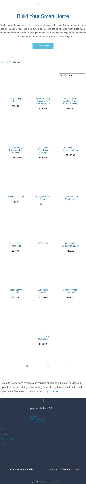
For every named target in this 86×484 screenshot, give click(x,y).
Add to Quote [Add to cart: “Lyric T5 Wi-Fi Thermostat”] (42, 353)
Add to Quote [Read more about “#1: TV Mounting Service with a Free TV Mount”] (42, 117)
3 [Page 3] (47, 366)
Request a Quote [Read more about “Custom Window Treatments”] (70, 206)
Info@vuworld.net (37, 419)
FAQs (3, 444)
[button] (38, 3)
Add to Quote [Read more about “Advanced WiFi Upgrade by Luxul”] (70, 164)
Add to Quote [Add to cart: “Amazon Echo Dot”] (15, 210)
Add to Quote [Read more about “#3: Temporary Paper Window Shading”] (15, 166)
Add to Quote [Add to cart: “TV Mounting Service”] (15, 115)
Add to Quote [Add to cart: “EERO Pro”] (42, 250)
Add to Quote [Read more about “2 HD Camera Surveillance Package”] (42, 166)
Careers (4, 434)
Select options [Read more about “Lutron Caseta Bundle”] (16, 306)
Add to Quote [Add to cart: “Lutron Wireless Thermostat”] (70, 306)
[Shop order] (72, 75)
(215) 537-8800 (36, 422)
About (3, 429)
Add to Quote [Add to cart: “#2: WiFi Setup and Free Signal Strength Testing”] (70, 117)
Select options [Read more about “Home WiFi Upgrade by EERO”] (70, 260)
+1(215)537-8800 (49, 391)
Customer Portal (8, 62)
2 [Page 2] (27, 366)
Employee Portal (8, 439)
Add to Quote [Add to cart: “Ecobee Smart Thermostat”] (15, 260)
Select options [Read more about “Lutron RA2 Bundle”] (43, 306)
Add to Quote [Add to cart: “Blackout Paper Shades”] (42, 213)
